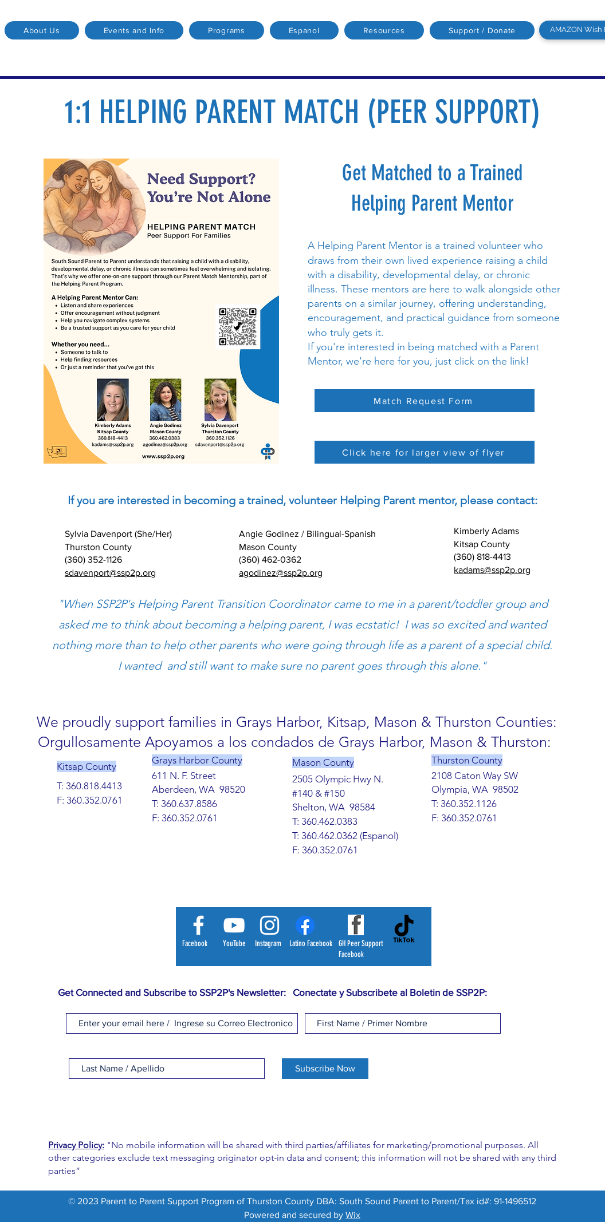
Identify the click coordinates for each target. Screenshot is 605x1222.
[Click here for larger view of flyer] (425, 452)
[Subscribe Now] (325, 1068)
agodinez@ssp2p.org (281, 573)
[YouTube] (234, 925)
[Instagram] (269, 925)
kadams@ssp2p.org (492, 570)
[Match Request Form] (425, 400)
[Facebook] (198, 925)
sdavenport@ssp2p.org (110, 573)
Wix (352, 1215)
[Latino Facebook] (305, 925)
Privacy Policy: (76, 1145)
